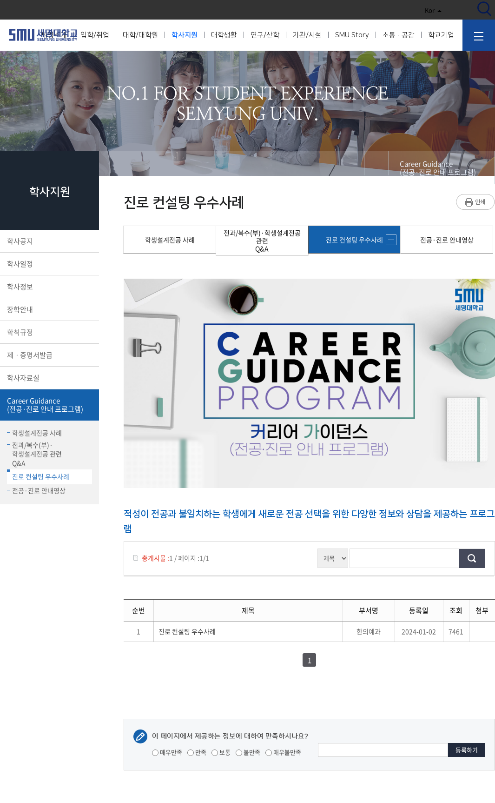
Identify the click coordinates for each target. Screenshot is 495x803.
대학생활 (224, 35)
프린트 (475, 202)
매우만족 (167, 752)
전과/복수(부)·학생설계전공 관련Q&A (34, 454)
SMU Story (352, 35)
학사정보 (48, 286)
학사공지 (48, 241)
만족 (196, 752)
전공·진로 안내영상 (36, 490)
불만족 (248, 752)
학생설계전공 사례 (34, 432)
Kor (433, 10)
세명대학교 (43, 35)
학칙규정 (48, 332)
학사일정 (48, 264)
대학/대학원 (140, 35)
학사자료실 (48, 378)
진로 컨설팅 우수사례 (38, 475)
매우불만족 (283, 752)
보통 (221, 752)
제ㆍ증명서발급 (48, 355)
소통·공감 (399, 35)
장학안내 (48, 309)
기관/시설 (307, 35)
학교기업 (441, 35)
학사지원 (185, 35)
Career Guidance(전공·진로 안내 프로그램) (48, 404)
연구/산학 (265, 35)
